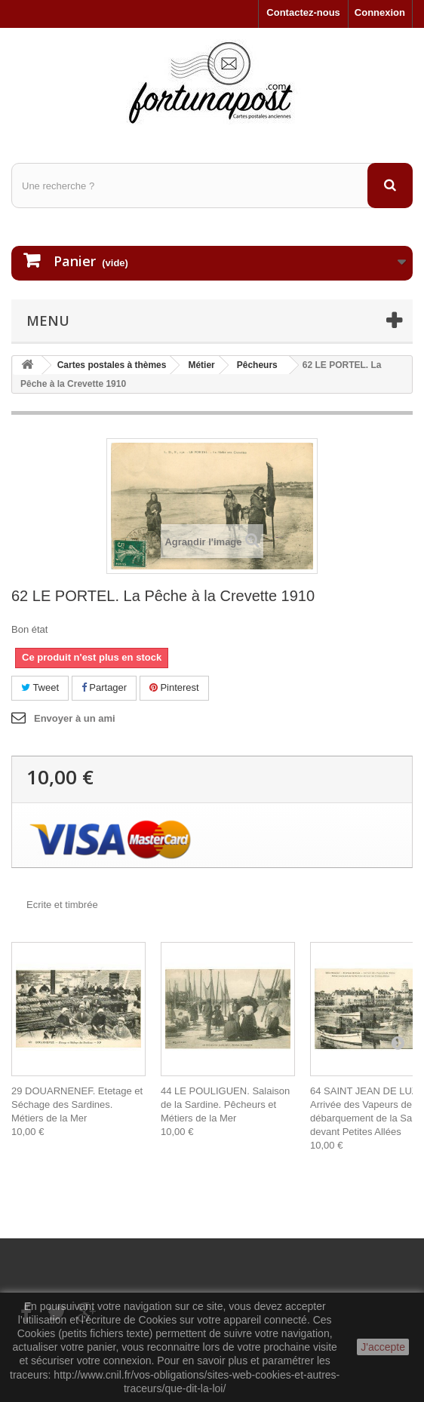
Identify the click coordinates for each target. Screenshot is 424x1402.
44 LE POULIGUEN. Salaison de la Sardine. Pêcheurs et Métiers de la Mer (225, 1104)
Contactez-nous (303, 12)
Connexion (380, 12)
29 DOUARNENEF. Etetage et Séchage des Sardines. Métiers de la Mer (77, 1104)
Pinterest (174, 687)
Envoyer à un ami (74, 718)
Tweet (40, 687)
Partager (104, 687)
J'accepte (383, 1347)
